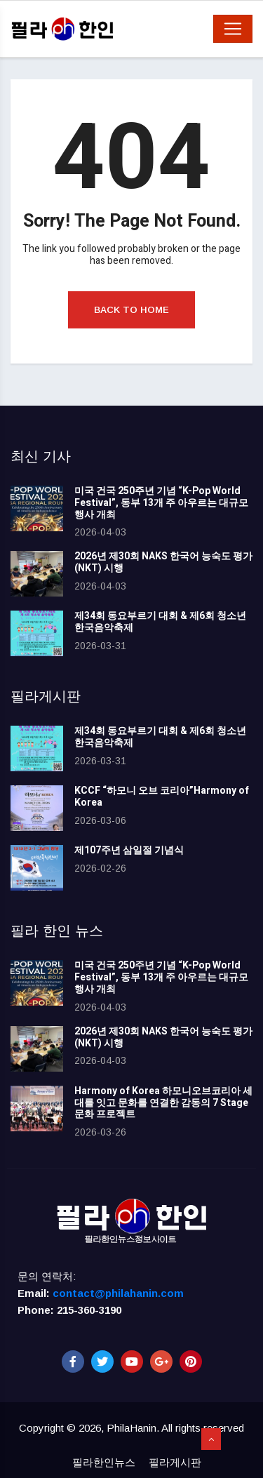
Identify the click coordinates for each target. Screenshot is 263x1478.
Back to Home (131, 310)
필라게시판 (175, 1462)
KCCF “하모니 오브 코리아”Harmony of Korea (161, 796)
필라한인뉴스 (103, 1462)
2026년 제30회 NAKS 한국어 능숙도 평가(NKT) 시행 (163, 562)
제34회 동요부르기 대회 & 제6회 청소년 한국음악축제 (160, 621)
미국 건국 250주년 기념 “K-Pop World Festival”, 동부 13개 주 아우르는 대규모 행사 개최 (161, 503)
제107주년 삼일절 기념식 (129, 850)
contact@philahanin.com (118, 1293)
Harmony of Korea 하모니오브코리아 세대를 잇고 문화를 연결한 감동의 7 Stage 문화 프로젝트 (163, 1103)
